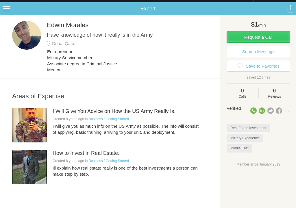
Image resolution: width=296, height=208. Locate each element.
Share (290, 13)
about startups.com (274, 4)
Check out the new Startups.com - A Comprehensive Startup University (190, 4)
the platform (30, 3)
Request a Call (258, 41)
